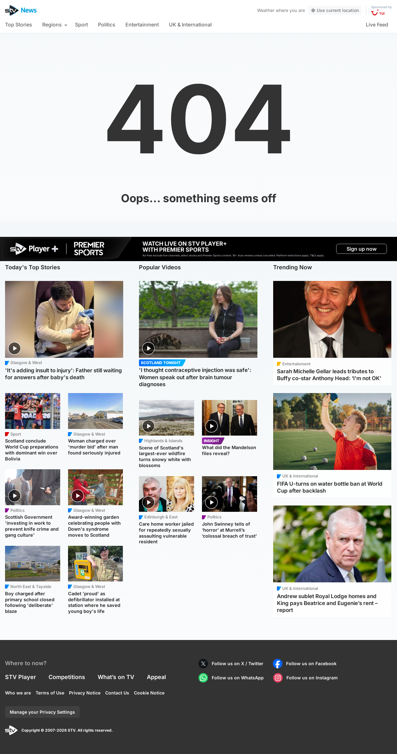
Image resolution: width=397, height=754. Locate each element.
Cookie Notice (149, 692)
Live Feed (377, 24)
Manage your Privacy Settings (42, 712)
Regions (52, 24)
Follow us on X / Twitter (237, 663)
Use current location (335, 10)
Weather (265, 10)
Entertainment (142, 24)
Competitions (67, 677)
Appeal (156, 677)
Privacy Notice (85, 692)
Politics (106, 24)
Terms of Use (50, 692)
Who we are (18, 692)
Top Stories (18, 24)
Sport (81, 24)
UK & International (190, 24)
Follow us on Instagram (312, 677)
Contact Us (117, 692)
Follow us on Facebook (311, 663)
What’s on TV (116, 677)
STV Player (20, 677)
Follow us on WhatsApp (238, 677)
